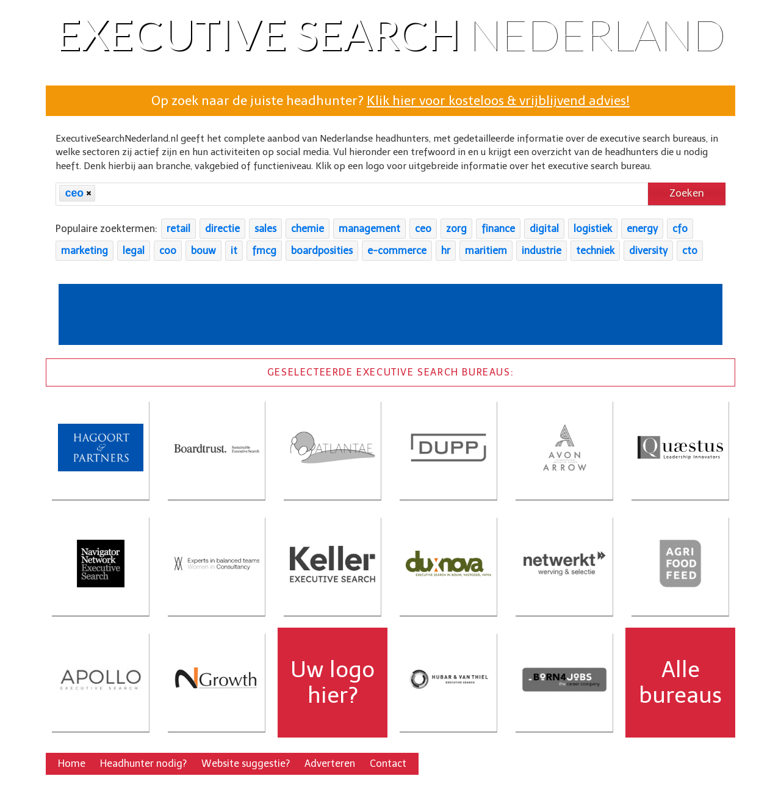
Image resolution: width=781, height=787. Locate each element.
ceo (423, 228)
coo (167, 250)
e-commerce (396, 250)
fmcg (264, 250)
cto (689, 250)
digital (544, 228)
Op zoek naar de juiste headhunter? (390, 100)
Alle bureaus (680, 682)
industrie (541, 250)
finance (498, 228)
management (369, 228)
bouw (203, 250)
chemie (307, 228)
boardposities (322, 250)
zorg (456, 228)
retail (178, 228)
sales (265, 228)
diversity (648, 250)
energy (642, 228)
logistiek (593, 228)
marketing (84, 250)
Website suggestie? (245, 763)
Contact (388, 763)
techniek (595, 250)
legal (134, 250)
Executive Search (390, 33)
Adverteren (329, 763)
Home (71, 763)
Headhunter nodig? (143, 763)
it (234, 250)
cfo (680, 228)
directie (222, 228)
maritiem (486, 250)
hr (445, 250)
